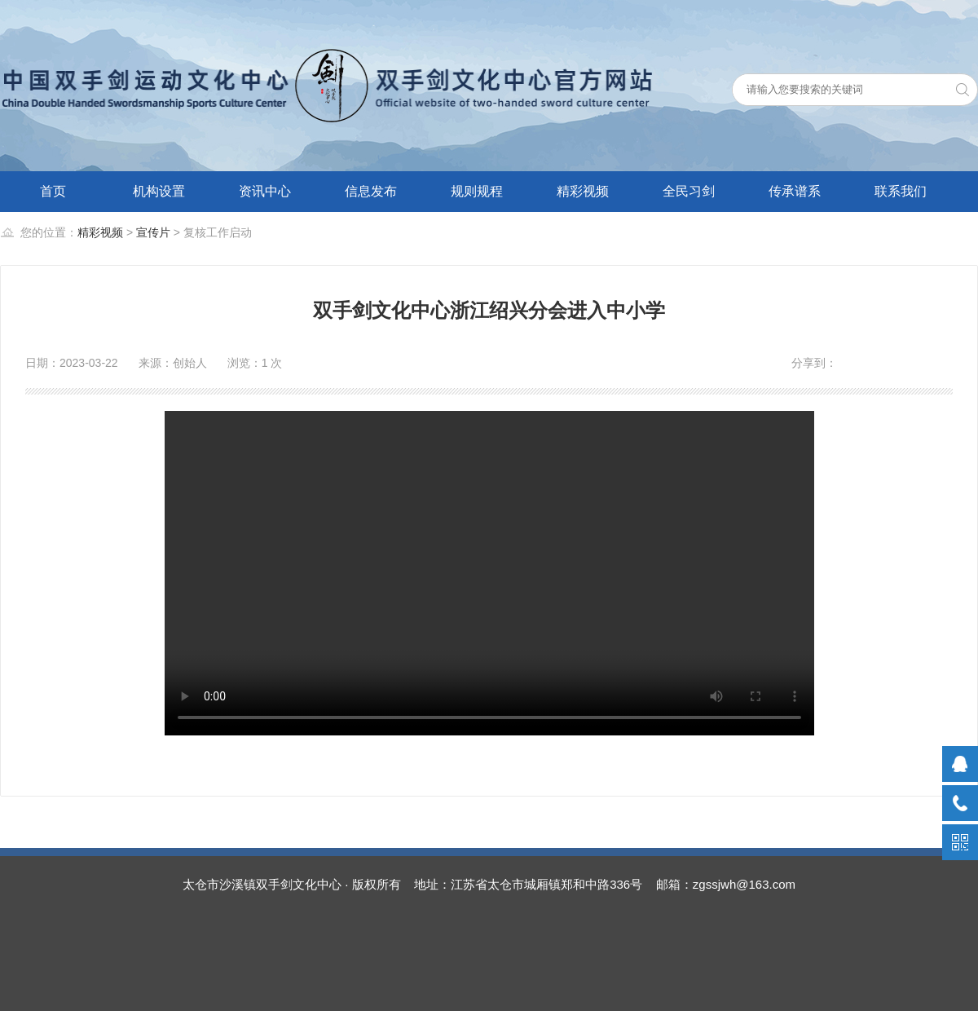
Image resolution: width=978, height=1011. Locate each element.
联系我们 (900, 191)
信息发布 (371, 191)
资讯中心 (265, 191)
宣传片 (153, 232)
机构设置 (159, 191)
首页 (53, 191)
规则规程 (477, 191)
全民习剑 (689, 191)
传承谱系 (795, 191)
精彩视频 (583, 191)
